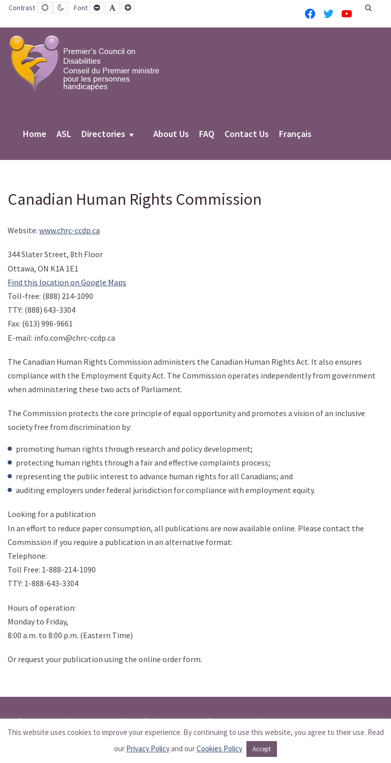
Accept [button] (262, 749)
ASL (64, 134)
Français (295, 134)
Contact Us (247, 134)
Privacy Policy (148, 748)
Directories (103, 134)
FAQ (206, 134)
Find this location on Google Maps (67, 282)
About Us (171, 134)
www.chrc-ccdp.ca (69, 230)
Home (34, 134)
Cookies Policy (219, 748)
